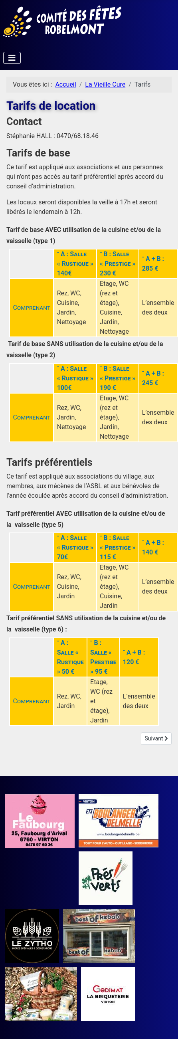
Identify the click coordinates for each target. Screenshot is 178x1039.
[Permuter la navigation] (12, 58)
